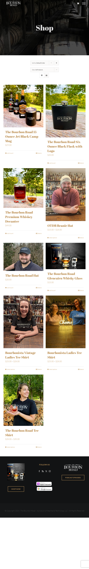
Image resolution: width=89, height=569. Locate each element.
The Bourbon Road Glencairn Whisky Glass (64, 276)
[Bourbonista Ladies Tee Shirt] (66, 322)
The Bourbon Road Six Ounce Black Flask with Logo (64, 146)
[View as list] (46, 75)
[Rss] (43, 471)
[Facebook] (39, 471)
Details (39, 153)
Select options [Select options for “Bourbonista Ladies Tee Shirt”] (53, 369)
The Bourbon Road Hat (22, 275)
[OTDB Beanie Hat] (66, 194)
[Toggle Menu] (84, 3)
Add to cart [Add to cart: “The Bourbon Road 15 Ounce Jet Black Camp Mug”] (10, 153)
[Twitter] (46, 471)
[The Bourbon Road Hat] (23, 257)
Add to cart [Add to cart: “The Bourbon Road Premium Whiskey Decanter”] (10, 234)
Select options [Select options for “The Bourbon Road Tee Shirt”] (11, 447)
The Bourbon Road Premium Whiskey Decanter (19, 217)
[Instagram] (50, 471)
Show (37, 70)
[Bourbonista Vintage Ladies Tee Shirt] (23, 322)
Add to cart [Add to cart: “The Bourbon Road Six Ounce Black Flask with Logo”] (52, 163)
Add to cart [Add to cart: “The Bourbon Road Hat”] (10, 288)
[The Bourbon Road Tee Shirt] (23, 400)
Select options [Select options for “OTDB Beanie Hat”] (53, 238)
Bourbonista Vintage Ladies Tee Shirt (20, 355)
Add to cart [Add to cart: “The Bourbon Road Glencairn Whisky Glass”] (52, 291)
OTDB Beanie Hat (60, 226)
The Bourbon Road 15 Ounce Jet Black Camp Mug (21, 136)
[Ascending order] (56, 63)
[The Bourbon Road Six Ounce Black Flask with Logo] (66, 111)
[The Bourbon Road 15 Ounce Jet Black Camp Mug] (23, 106)
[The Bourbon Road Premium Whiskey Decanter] (23, 188)
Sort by (38, 63)
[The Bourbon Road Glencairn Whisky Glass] (66, 256)
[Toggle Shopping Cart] (78, 3)
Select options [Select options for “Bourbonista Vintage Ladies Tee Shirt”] (11, 369)
